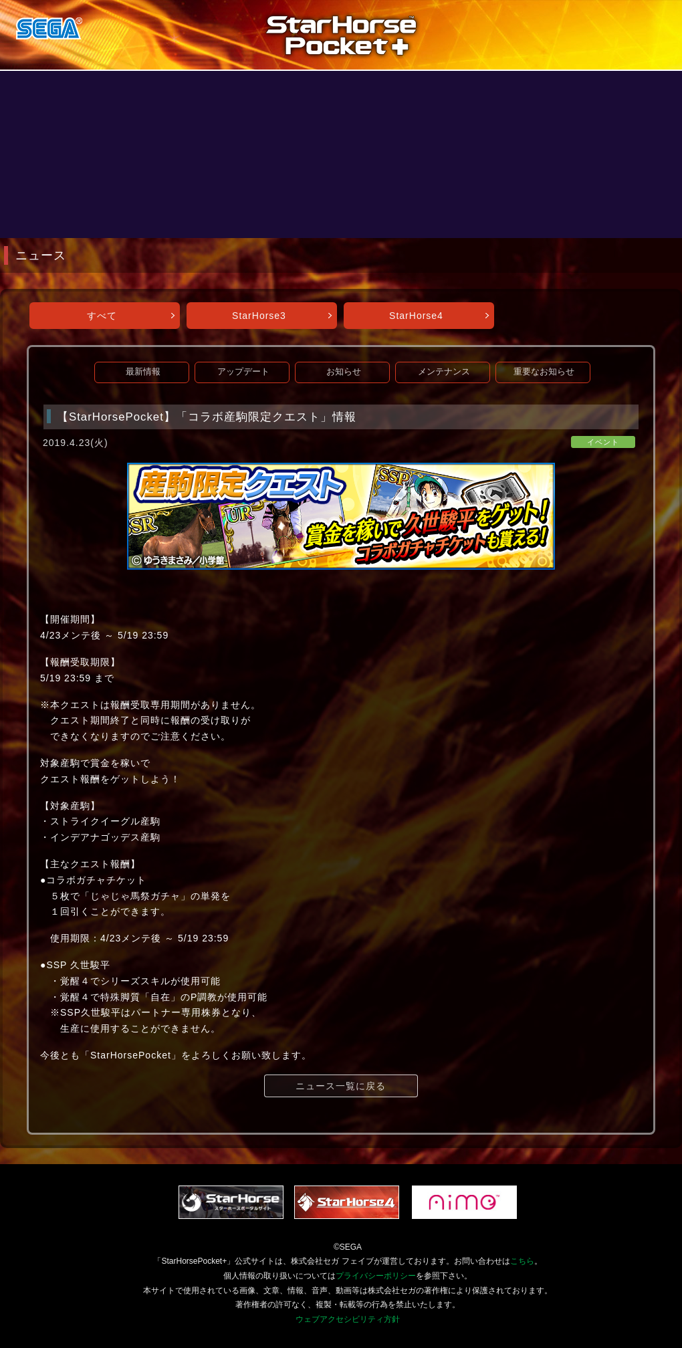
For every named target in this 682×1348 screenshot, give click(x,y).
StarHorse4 (416, 315)
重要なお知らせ (544, 371)
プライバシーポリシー (376, 1275)
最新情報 (143, 371)
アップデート (243, 371)
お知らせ (343, 371)
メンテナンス (444, 371)
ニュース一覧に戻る (341, 1086)
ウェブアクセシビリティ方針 (348, 1319)
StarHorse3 (259, 315)
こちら (522, 1261)
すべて (102, 315)
